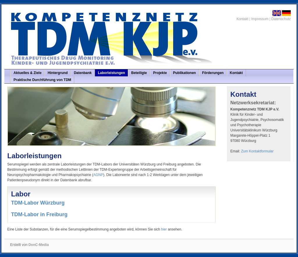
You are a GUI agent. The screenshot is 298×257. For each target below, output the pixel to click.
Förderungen (213, 73)
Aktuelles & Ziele (28, 73)
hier (164, 229)
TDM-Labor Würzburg (38, 203)
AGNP (98, 175)
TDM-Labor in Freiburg (39, 214)
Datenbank (83, 73)
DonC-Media (39, 245)
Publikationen (184, 73)
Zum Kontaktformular (257, 151)
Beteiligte (139, 73)
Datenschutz (281, 19)
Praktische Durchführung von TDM (42, 80)
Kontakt (243, 19)
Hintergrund (58, 73)
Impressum (259, 19)
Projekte (160, 73)
